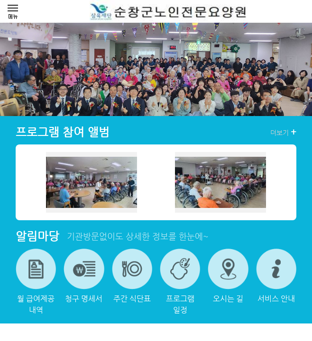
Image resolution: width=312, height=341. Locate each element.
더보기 (283, 132)
